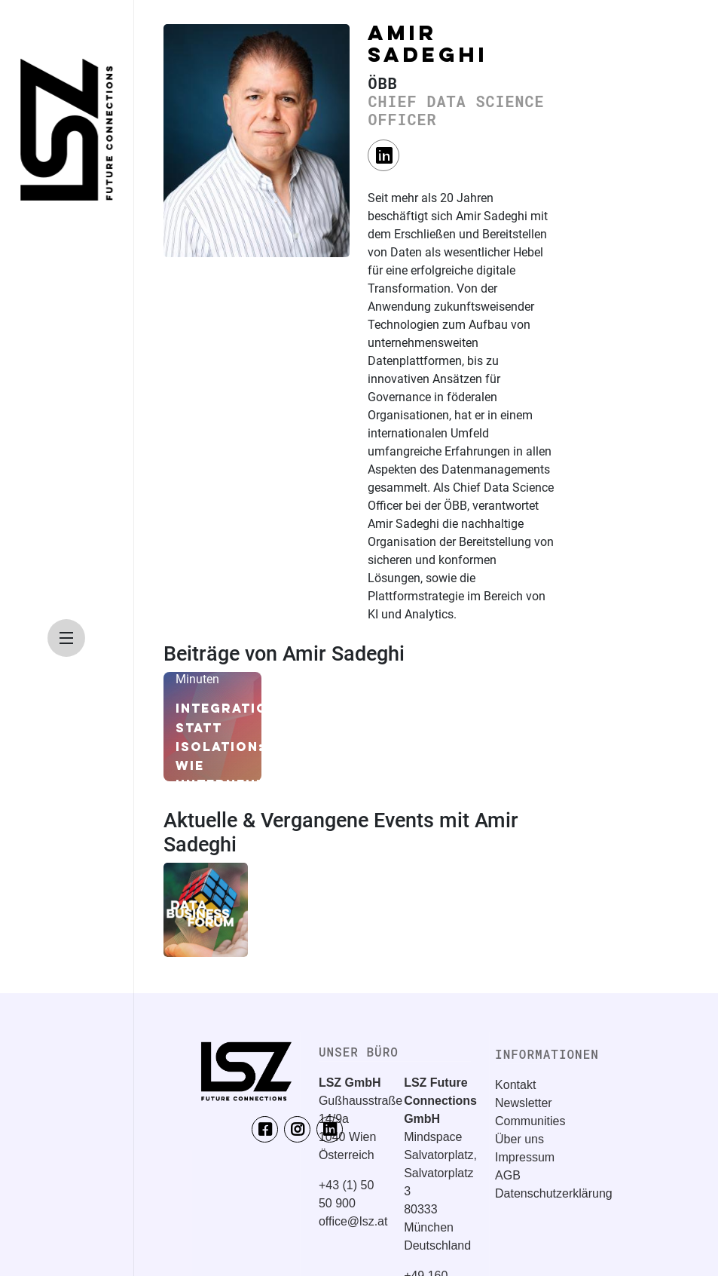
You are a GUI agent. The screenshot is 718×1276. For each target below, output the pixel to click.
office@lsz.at (353, 1221)
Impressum (525, 1157)
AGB (508, 1175)
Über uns (519, 1139)
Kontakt (515, 1084)
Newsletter (523, 1103)
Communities (530, 1121)
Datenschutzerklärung (554, 1193)
